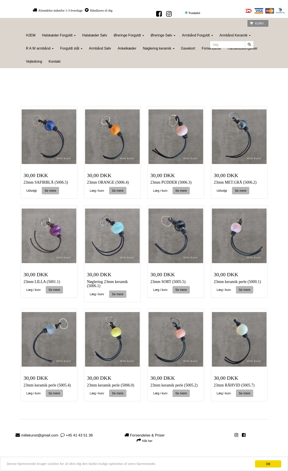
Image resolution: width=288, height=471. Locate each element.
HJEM (31, 35)
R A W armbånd (40, 48)
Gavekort (188, 48)
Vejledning (34, 61)
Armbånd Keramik (235, 35)
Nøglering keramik (158, 48)
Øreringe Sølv (163, 35)
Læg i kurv (97, 190)
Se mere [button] (50, 190)
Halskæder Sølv (94, 35)
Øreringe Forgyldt (129, 35)
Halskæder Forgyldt (59, 35)
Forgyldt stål (71, 48)
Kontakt (54, 61)
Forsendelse (211, 48)
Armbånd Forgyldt (197, 35)
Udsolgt (31, 190)
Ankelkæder (127, 48)
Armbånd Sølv (100, 48)
